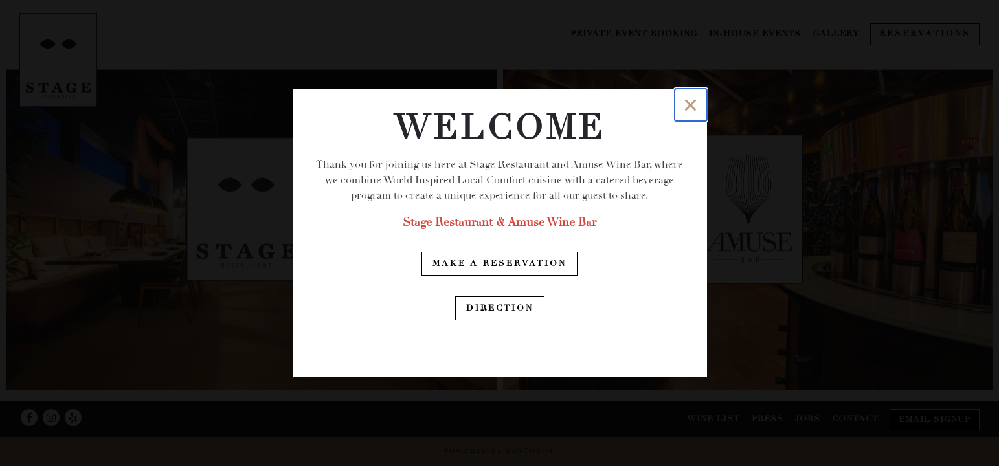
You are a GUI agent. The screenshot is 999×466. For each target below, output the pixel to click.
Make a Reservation (499, 263)
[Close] (691, 105)
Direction (499, 308)
